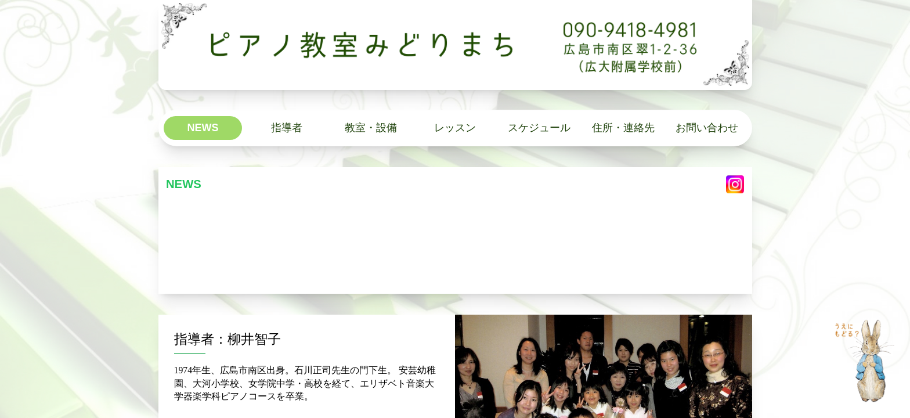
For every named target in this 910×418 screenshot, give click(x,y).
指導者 (286, 128)
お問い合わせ (707, 128)
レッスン (455, 128)
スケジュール (539, 128)
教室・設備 (371, 128)
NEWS (202, 128)
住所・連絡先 (623, 128)
